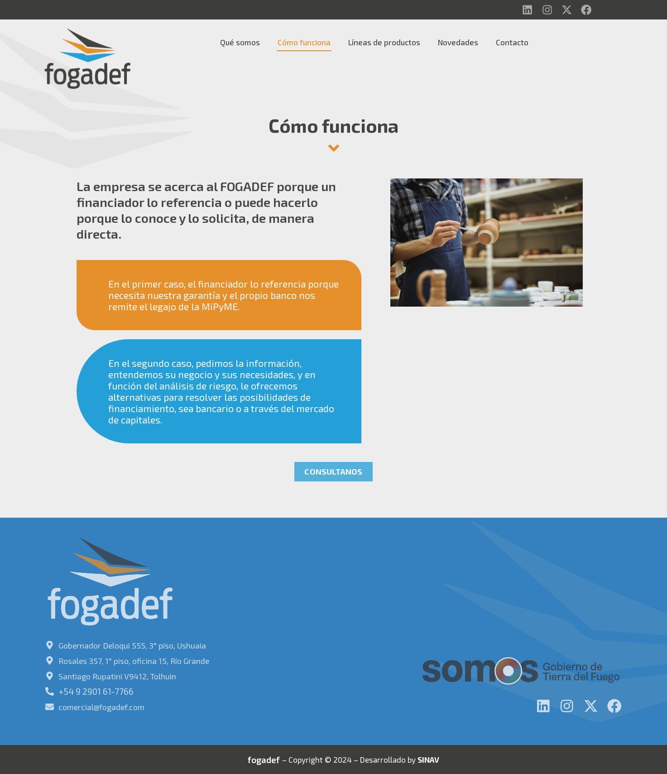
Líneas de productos (384, 43)
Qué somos (240, 43)
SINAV (428, 758)
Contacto (512, 43)
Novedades (458, 43)
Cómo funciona (304, 43)
